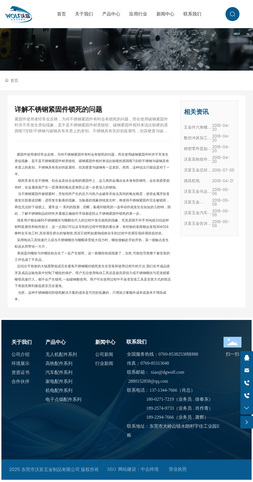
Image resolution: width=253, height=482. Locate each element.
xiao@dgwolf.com (167, 372)
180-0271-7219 (160, 399)
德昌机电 (192, 181)
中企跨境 (150, 469)
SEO (111, 469)
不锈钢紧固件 (74, 154)
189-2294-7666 (160, 417)
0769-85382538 (172, 354)
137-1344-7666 (163, 390)
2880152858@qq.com (148, 381)
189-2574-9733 (160, 408)
